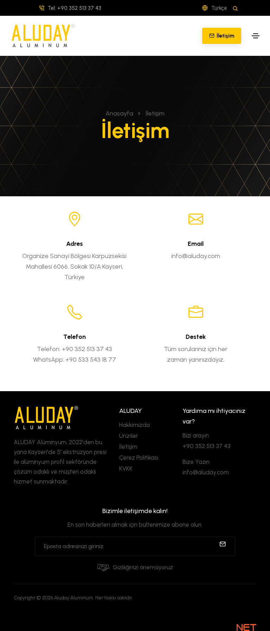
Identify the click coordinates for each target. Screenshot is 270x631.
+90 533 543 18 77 (90, 359)
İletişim (128, 446)
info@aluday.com (195, 256)
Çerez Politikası (138, 457)
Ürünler (128, 435)
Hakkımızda (134, 424)
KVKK (126, 468)
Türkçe (214, 8)
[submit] (222, 546)
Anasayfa (119, 113)
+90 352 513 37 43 (87, 349)
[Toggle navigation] (255, 35)
